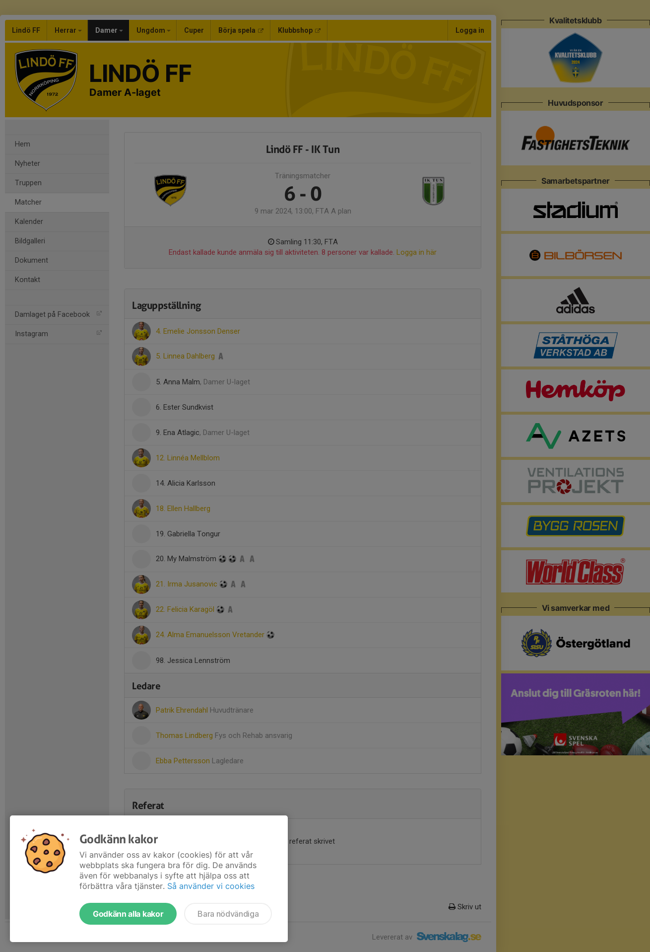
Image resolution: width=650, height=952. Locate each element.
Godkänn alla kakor (128, 914)
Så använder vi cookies (211, 886)
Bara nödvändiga (228, 914)
